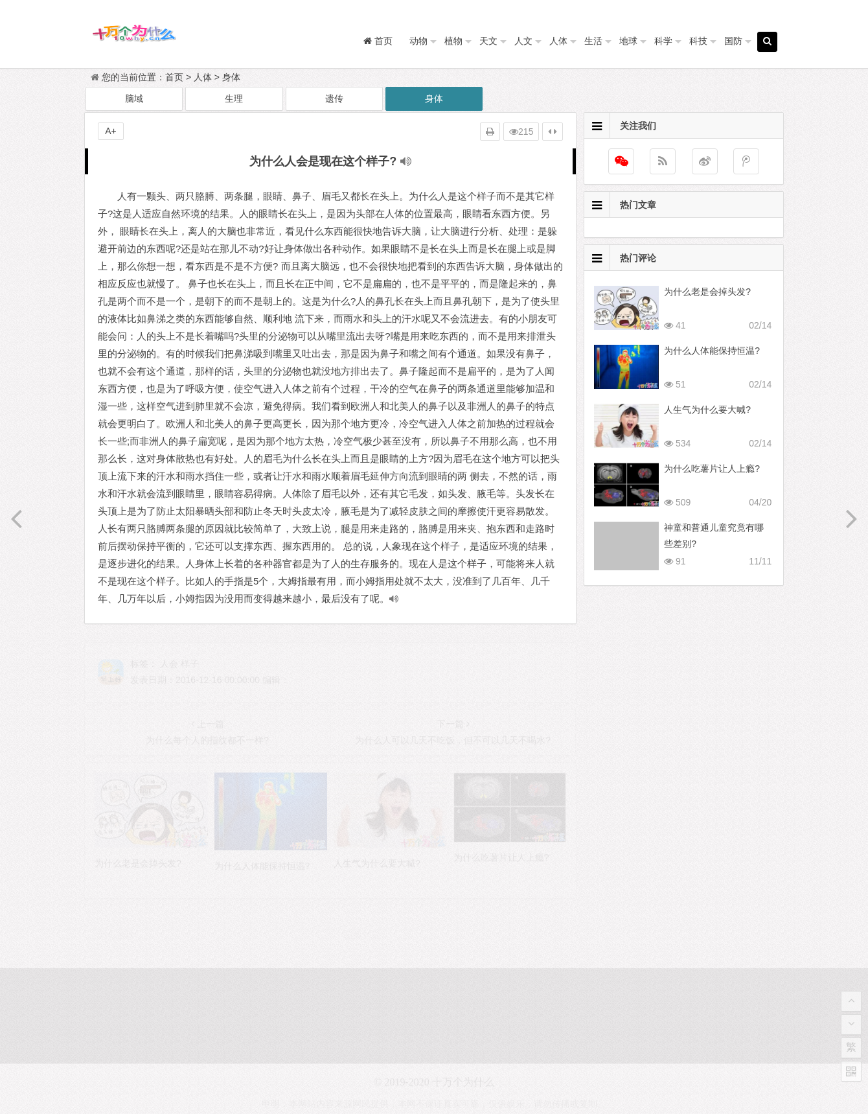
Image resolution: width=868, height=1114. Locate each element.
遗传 (334, 98)
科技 (698, 41)
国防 (733, 41)
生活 (593, 41)
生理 (234, 98)
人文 (523, 41)
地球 (628, 41)
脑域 (134, 98)
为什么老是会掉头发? (707, 291)
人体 (558, 41)
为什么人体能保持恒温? (712, 350)
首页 (174, 77)
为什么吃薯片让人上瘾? (712, 468)
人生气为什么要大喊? (707, 409)
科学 (663, 41)
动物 (418, 41)
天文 (488, 41)
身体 (231, 77)
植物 (453, 41)
